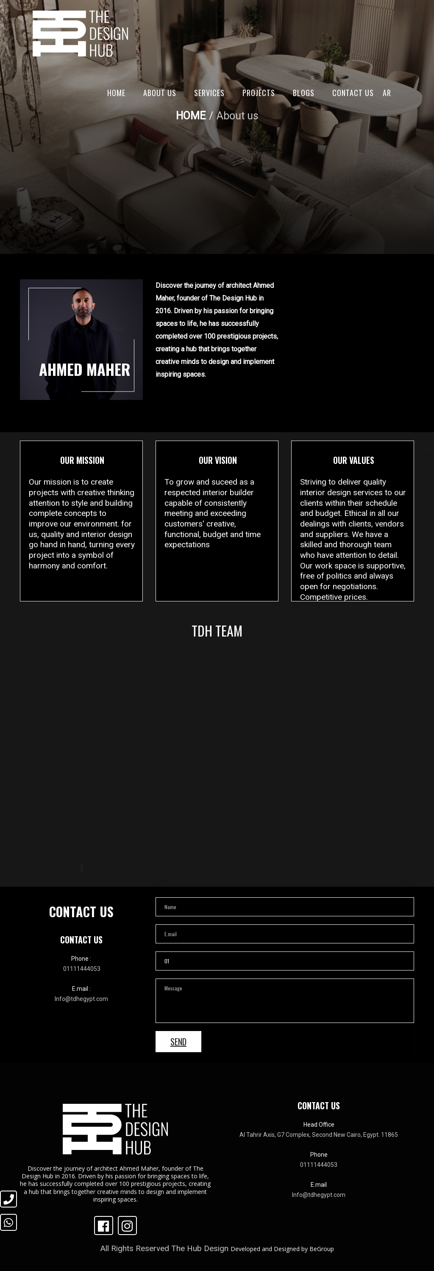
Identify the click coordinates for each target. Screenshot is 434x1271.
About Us (159, 92)
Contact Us (353, 92)
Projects (258, 92)
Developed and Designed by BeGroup (282, 1249)
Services (209, 92)
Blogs (303, 92)
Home (116, 92)
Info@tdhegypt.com (81, 998)
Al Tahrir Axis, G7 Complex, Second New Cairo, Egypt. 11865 (318, 1134)
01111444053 (81, 968)
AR (387, 92)
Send (178, 1041)
